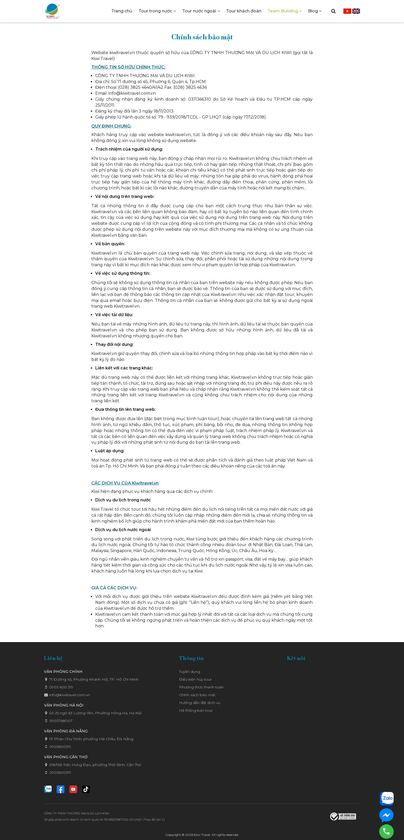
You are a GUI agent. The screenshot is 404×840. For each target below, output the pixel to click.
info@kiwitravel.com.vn (69, 695)
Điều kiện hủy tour (195, 679)
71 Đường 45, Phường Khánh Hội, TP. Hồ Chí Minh (93, 679)
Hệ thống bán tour (196, 710)
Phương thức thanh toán (201, 687)
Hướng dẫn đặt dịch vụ (199, 702)
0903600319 (60, 746)
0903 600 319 (61, 687)
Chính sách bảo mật (197, 695)
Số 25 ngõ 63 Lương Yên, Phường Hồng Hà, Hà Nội (95, 713)
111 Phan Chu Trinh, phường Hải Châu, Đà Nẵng (91, 739)
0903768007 (60, 720)
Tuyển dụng (189, 671)
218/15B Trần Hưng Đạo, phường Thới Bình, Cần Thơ (95, 764)
